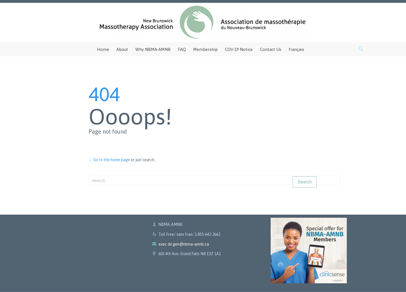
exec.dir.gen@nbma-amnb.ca (180, 244)
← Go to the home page (109, 160)
